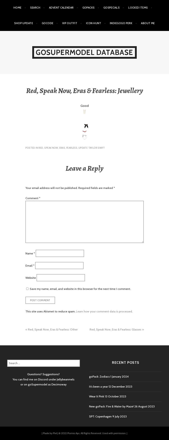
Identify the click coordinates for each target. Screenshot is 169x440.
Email (29, 265)
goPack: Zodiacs (99, 376)
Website (30, 277)
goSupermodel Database (84, 52)
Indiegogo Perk (121, 23)
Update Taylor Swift (91, 147)
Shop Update (23, 23)
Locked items (138, 7)
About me (148, 23)
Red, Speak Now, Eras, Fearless (58, 147)
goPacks (88, 7)
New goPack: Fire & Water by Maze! (111, 406)
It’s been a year (98, 386)
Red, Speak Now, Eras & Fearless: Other (53, 329)
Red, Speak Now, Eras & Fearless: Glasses (115, 329)
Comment (32, 198)
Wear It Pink (96, 396)
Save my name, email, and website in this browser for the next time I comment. (80, 289)
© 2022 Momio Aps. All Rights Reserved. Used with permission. (92, 433)
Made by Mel (50, 433)
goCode (47, 23)
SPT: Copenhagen (100, 416)
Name (30, 253)
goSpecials (111, 7)
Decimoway (58, 384)
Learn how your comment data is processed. (104, 311)
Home (17, 7)
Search (35, 7)
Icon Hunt (93, 23)
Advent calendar (61, 7)
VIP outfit (69, 23)
